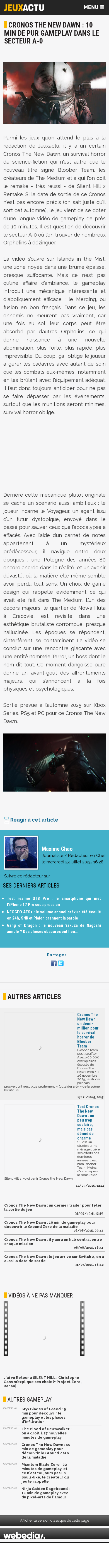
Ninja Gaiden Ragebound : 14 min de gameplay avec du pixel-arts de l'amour (45, 1494)
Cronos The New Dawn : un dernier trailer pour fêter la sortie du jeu (53, 1208)
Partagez (57, 956)
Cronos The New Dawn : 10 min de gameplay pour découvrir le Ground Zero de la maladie (49, 1225)
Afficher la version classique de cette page (54, 1521)
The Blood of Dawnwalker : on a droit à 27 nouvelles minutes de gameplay (46, 1434)
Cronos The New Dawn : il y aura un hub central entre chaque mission (53, 1243)
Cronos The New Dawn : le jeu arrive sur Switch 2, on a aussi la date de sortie (54, 1260)
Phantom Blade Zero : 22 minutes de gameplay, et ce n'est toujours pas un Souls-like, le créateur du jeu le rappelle (45, 1474)
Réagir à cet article (31, 821)
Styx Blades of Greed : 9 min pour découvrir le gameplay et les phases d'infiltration (43, 1416)
